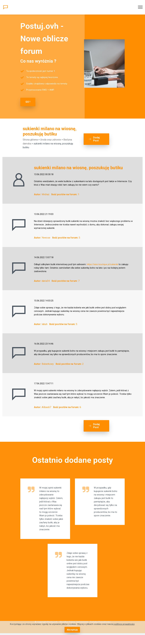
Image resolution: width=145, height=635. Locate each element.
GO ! (27, 101)
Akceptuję (72, 629)
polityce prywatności (124, 624)
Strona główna (30, 139)
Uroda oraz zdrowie (50, 139)
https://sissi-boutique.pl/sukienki (102, 264)
